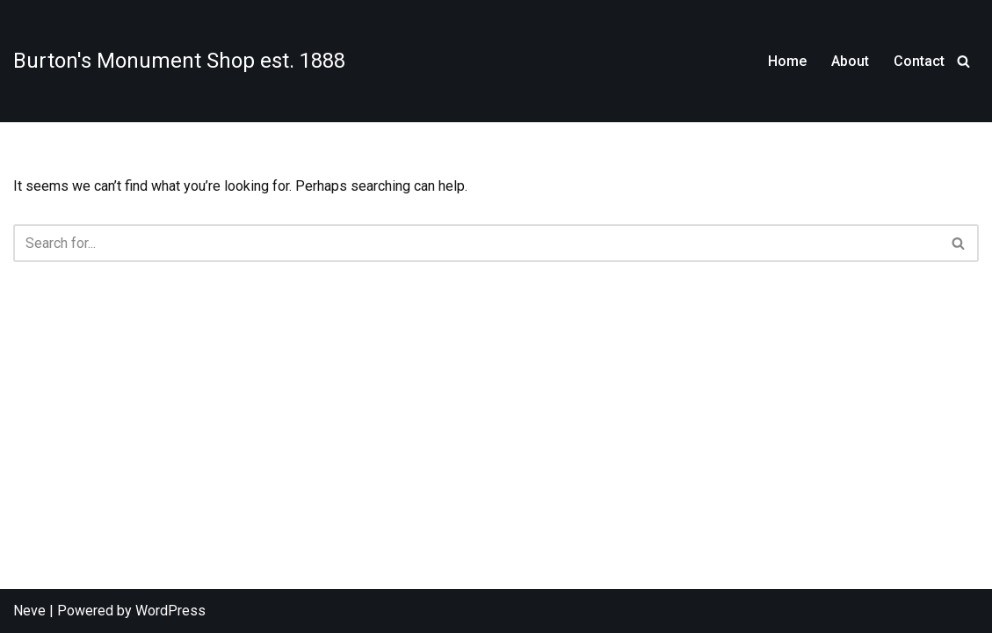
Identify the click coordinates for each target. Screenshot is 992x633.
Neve (29, 610)
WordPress (170, 610)
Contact (919, 61)
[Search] (963, 61)
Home (787, 61)
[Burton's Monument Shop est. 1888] (179, 60)
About (850, 61)
